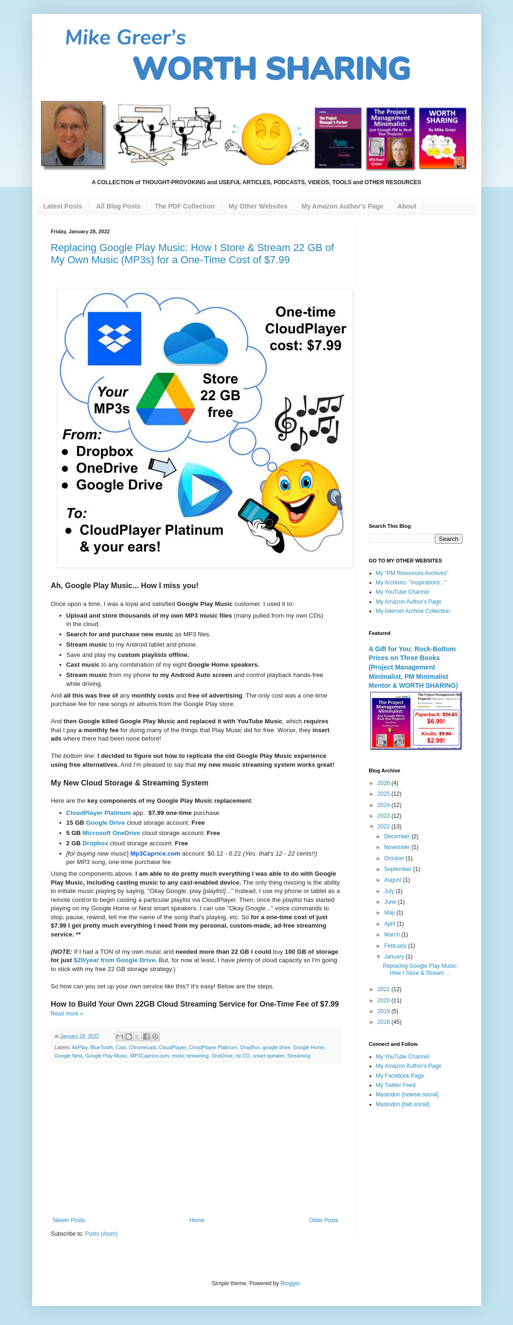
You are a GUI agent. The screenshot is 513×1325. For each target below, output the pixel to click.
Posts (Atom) (101, 1234)
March (392, 934)
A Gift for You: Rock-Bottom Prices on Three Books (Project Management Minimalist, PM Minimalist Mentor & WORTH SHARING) (413, 667)
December (398, 836)
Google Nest (69, 1056)
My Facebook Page (400, 1076)
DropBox (250, 1047)
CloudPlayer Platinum (213, 1047)
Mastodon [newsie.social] (407, 1094)
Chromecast (142, 1047)
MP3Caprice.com (149, 1056)
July (390, 891)
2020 (384, 1000)
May (390, 912)
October (394, 858)
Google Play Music (107, 1056)
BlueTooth (101, 1047)
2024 (384, 805)
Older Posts (324, 1220)
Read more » (67, 1013)
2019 (384, 1011)
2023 (384, 816)
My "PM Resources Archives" (412, 573)
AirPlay (79, 1047)
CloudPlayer (172, 1047)
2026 (384, 783)
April (390, 924)
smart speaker (268, 1056)
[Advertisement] (196, 1139)
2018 (384, 1022)
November (398, 847)
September (398, 869)
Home (196, 1220)
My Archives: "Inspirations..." (411, 582)
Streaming (298, 1056)
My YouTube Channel (402, 592)
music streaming (190, 1056)
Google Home (308, 1047)
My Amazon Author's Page (408, 601)
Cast (121, 1047)
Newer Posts (69, 1220)
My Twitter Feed (396, 1085)
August (393, 880)
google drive (276, 1047)
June (390, 902)
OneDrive (222, 1056)
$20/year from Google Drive (114, 960)
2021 (384, 989)
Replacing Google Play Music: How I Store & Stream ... (420, 969)
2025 (384, 794)
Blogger (290, 1283)
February (396, 946)
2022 (384, 826)
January (394, 956)
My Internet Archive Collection (413, 611)
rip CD (243, 1056)
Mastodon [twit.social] (403, 1104)
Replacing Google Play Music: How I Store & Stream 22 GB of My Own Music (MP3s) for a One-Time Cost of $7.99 (192, 254)
